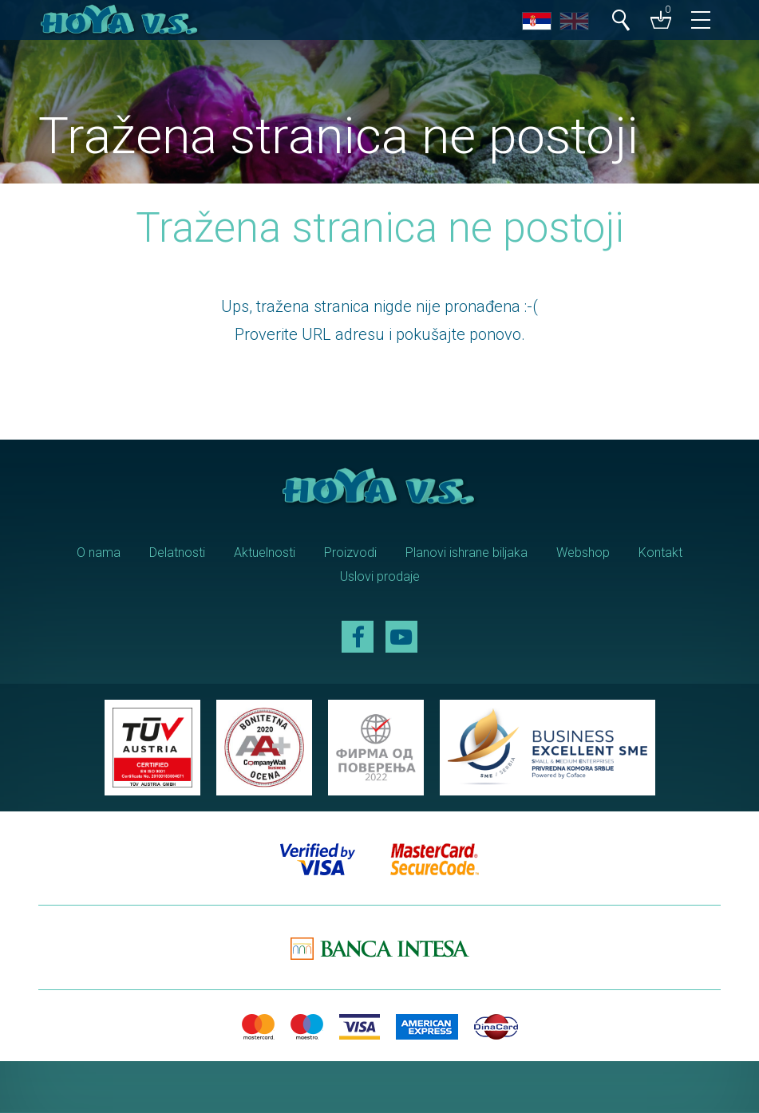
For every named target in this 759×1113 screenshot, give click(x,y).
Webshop (583, 552)
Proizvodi (350, 552)
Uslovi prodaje (380, 576)
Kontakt (660, 552)
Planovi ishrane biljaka (466, 552)
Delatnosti (177, 552)
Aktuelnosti (264, 552)
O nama (99, 552)
